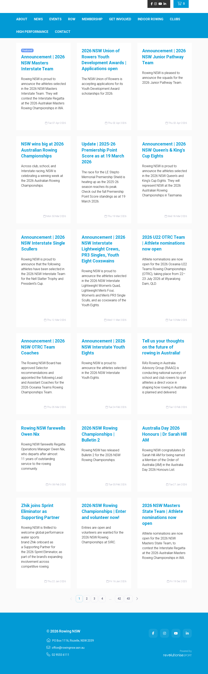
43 (128, 598)
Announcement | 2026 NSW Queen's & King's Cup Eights (164, 149)
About (21, 19)
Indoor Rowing (150, 19)
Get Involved (120, 19)
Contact (62, 32)
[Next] (136, 598)
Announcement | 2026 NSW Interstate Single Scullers (43, 243)
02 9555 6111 (58, 654)
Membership (92, 19)
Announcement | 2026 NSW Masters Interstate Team (43, 62)
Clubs (175, 19)
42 (119, 598)
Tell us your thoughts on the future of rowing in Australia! (163, 346)
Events (55, 19)
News (38, 19)
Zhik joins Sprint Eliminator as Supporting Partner (40, 511)
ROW (71, 19)
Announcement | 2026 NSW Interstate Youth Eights (103, 346)
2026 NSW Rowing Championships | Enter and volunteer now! (104, 511)
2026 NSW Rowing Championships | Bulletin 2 (99, 434)
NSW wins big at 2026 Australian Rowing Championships (42, 149)
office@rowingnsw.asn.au (65, 647)
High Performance (32, 32)
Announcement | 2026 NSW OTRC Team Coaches (43, 346)
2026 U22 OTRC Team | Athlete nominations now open (163, 243)
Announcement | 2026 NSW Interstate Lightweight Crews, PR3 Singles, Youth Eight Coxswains (103, 249)
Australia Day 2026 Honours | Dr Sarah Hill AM (164, 434)
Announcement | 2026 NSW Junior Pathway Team (164, 56)
